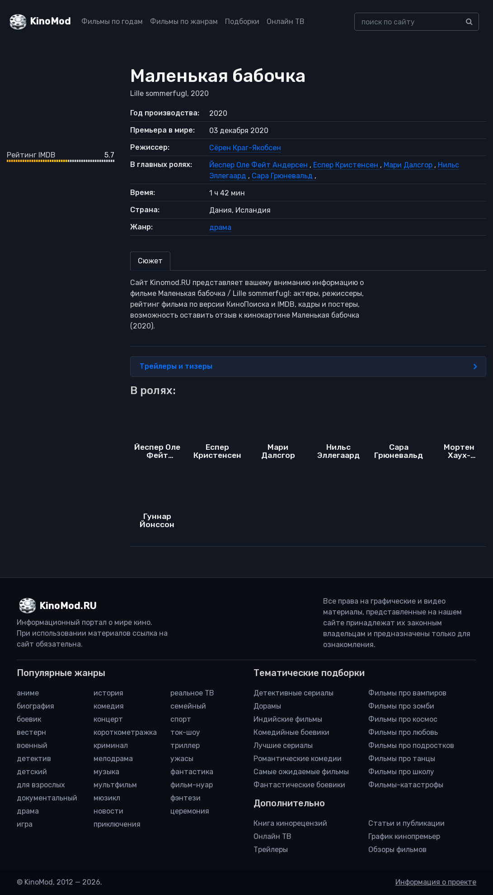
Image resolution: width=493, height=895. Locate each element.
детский (32, 771)
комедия (109, 706)
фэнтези (185, 798)
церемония (189, 811)
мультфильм (115, 785)
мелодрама (113, 758)
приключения (117, 824)
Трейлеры (271, 849)
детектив (34, 758)
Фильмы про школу (401, 771)
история (108, 693)
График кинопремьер (404, 836)
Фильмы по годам (112, 21)
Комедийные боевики (291, 732)
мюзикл (107, 798)
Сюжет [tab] (150, 261)
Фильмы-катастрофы (405, 785)
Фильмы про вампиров (407, 693)
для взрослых (41, 785)
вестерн (31, 732)
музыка (106, 771)
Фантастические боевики (299, 785)
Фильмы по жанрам (184, 21)
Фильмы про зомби (401, 706)
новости (108, 811)
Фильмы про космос (402, 719)
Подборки (242, 21)
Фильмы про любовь (403, 732)
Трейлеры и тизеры (308, 366)
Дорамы (267, 706)
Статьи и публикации (406, 823)
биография (35, 706)
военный (32, 745)
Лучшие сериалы (283, 745)
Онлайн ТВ (286, 21)
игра (25, 824)
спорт (180, 719)
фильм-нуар (191, 785)
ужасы (181, 758)
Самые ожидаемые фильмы (301, 771)
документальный (47, 798)
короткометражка (125, 732)
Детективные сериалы (293, 693)
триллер (185, 745)
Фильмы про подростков (411, 745)
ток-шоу (185, 732)
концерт (108, 719)
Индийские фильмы (288, 719)
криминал (111, 745)
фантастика (191, 771)
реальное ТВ (192, 693)
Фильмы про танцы (401, 758)
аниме (28, 693)
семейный (188, 706)
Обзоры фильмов (397, 849)
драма (220, 227)
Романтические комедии (298, 758)
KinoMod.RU (68, 605)
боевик (29, 719)
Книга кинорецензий (290, 823)
